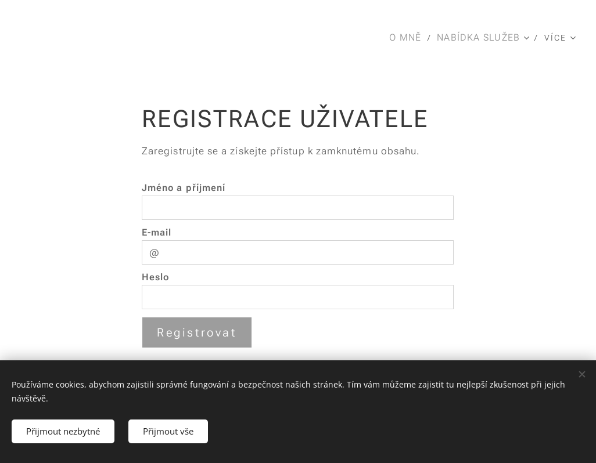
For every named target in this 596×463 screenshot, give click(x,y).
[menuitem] (408, 37)
